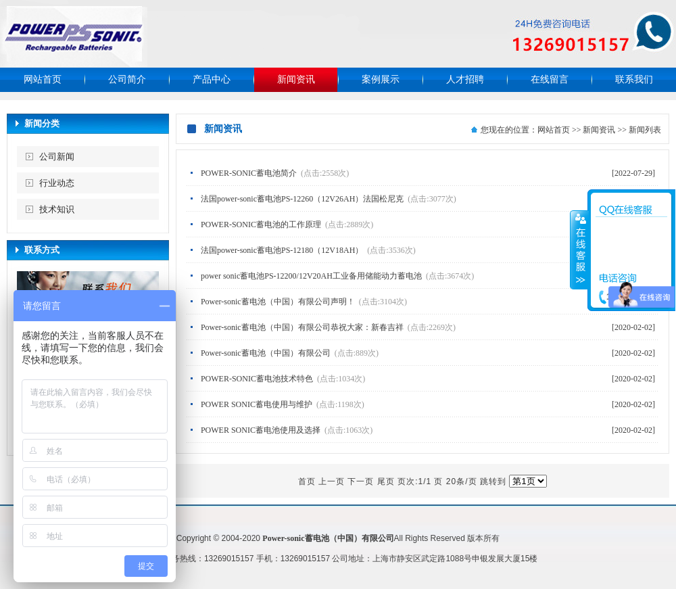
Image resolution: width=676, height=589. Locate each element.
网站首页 (43, 79)
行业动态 (56, 183)
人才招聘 (465, 79)
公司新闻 (56, 156)
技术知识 (56, 209)
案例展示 (381, 79)
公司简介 (127, 79)
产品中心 (212, 79)
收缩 (579, 249)
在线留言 (550, 79)
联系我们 (634, 79)
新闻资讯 (296, 79)
